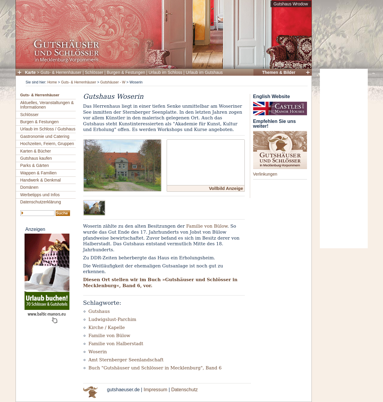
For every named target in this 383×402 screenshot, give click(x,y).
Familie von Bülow (206, 226)
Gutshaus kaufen (36, 158)
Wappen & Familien (38, 172)
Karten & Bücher (35, 151)
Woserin (98, 351)
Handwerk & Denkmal (40, 180)
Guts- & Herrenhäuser (60, 72)
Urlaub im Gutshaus (204, 72)
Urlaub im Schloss (165, 72)
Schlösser (94, 72)
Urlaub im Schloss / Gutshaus (47, 129)
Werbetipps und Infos (40, 194)
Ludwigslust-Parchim (112, 319)
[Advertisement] (344, 158)
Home (52, 82)
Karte (30, 72)
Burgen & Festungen (126, 72)
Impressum (155, 389)
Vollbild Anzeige (226, 188)
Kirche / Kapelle (107, 327)
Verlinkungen (265, 174)
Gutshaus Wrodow (290, 3)
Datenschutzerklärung (40, 202)
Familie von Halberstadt (116, 343)
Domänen (29, 187)
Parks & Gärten (34, 165)
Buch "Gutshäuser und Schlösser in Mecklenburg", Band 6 (155, 368)
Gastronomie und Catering (44, 136)
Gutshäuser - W (112, 82)
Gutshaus (99, 311)
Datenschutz (184, 389)
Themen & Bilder (278, 72)
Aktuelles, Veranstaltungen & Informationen (47, 104)
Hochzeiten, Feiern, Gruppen (47, 143)
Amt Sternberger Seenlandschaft (126, 360)
